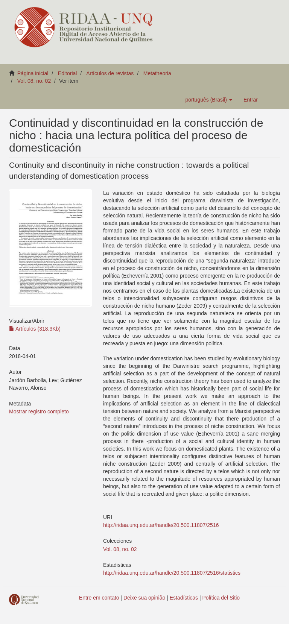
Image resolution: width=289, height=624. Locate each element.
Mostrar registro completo (39, 411)
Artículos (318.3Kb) (35, 329)
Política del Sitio (221, 598)
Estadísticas (184, 598)
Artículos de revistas (110, 73)
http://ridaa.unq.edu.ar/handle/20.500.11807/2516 (161, 525)
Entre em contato (99, 598)
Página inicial (33, 73)
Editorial (67, 73)
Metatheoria (157, 73)
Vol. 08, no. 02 (34, 81)
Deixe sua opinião (144, 598)
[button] (208, 99)
